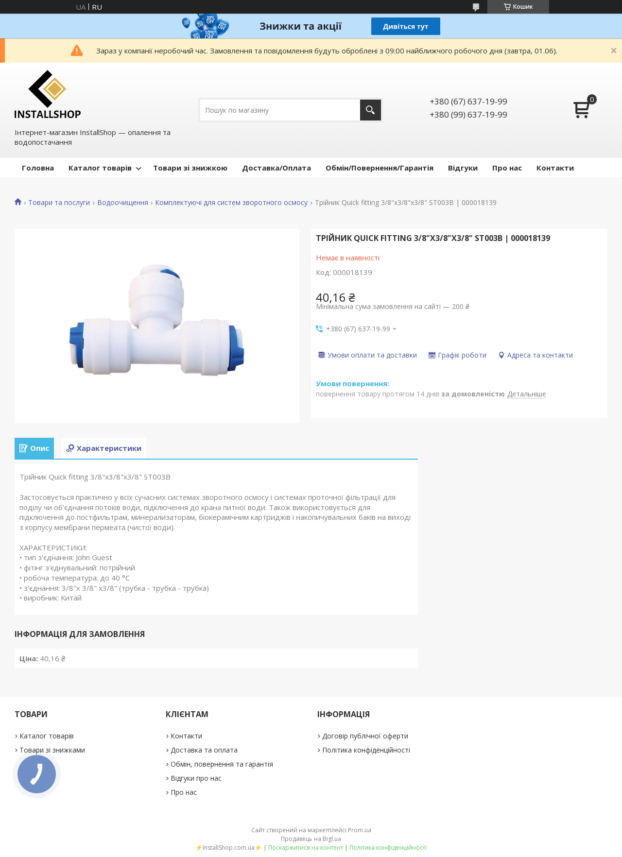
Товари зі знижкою (190, 167)
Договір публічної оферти (365, 735)
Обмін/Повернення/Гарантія (379, 167)
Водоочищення (122, 202)
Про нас (507, 167)
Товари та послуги (59, 202)
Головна (38, 167)
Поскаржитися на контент (305, 847)
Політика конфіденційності (366, 749)
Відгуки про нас (196, 778)
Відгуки (463, 167)
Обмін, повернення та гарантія (222, 764)
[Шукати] (370, 110)
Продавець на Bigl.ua (311, 839)
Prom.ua (359, 830)
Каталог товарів (100, 167)
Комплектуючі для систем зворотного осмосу (231, 202)
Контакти (555, 167)
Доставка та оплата (204, 749)
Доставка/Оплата (276, 167)
